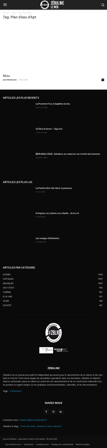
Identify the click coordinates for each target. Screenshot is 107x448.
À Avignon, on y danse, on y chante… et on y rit (57, 213)
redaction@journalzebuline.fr (33, 420)
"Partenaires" (15, 391)
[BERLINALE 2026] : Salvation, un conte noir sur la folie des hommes (68, 154)
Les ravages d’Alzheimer (47, 238)
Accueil (6, 12)
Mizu (6, 76)
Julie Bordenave (10, 80)
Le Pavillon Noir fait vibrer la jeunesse (54, 188)
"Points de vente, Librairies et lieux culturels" (41, 426)
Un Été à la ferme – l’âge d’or (49, 129)
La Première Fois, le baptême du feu (53, 104)
